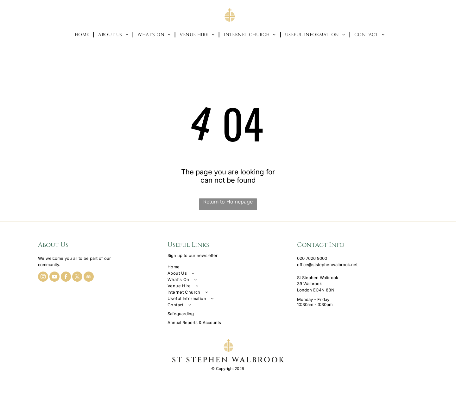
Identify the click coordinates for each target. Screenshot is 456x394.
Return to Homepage (228, 201)
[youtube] (54, 277)
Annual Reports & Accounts (194, 322)
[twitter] (77, 277)
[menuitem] (83, 34)
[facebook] (66, 277)
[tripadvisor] (89, 277)
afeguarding (182, 313)
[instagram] (43, 277)
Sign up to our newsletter (193, 255)
